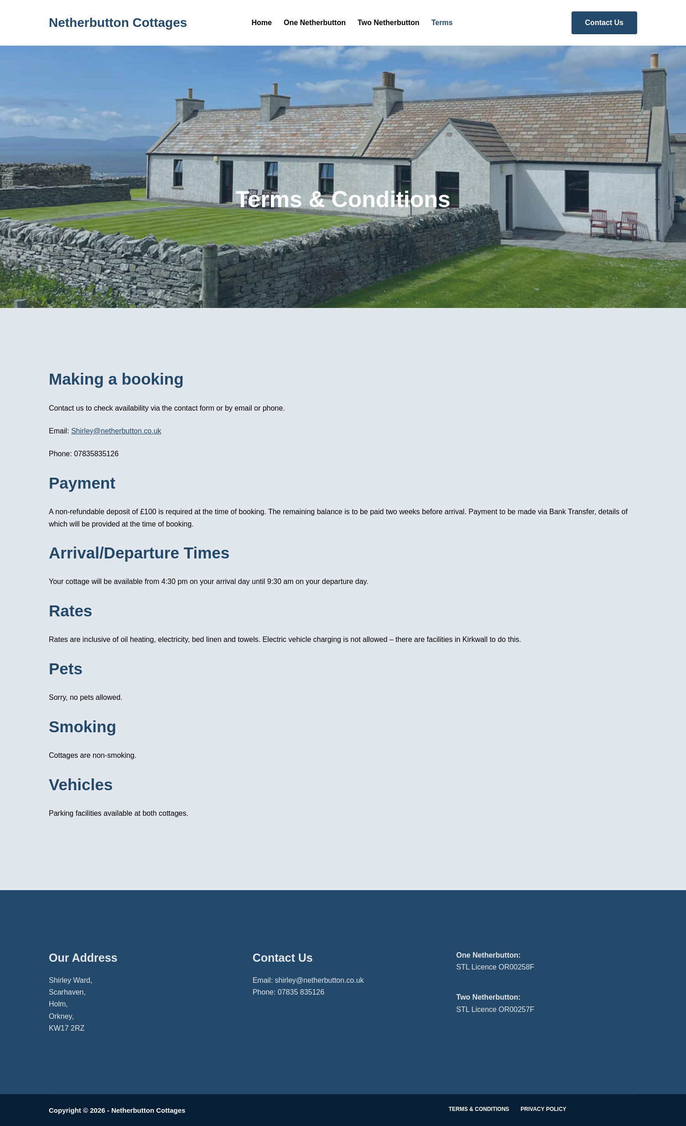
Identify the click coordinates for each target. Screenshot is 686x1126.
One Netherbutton (315, 22)
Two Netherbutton (389, 22)
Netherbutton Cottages (118, 23)
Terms (442, 22)
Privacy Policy (543, 1109)
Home (262, 22)
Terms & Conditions (479, 1109)
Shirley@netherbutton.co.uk (116, 431)
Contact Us (604, 22)
